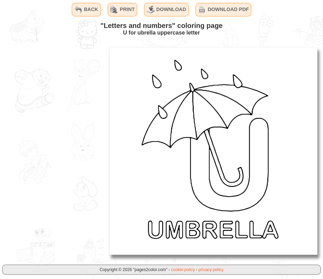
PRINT (122, 10)
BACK (86, 10)
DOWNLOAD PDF (223, 10)
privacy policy (211, 269)
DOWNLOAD (166, 10)
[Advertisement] (52, 150)
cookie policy (183, 269)
